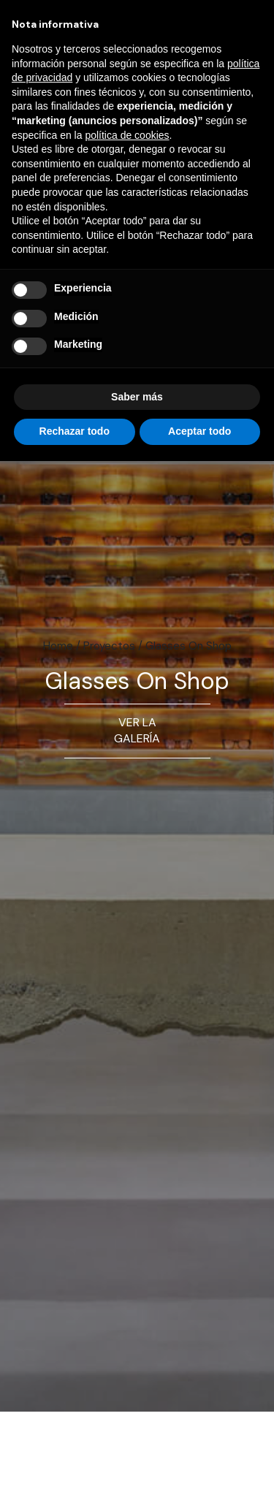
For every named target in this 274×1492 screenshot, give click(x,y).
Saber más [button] (137, 397)
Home (58, 646)
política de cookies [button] (127, 135)
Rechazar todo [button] (74, 431)
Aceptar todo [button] (199, 431)
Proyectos (109, 646)
